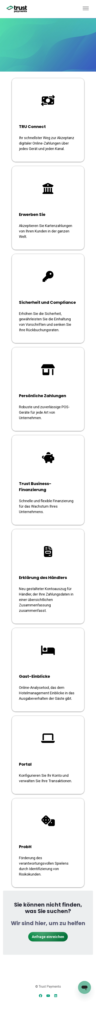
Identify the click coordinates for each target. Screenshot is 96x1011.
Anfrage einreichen (48, 937)
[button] (85, 7)
